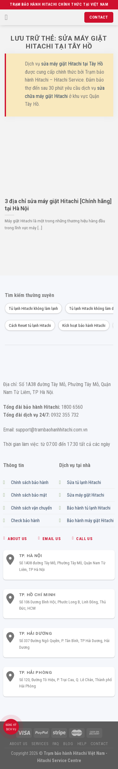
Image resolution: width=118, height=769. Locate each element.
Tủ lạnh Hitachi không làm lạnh (33, 308)
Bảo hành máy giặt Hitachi (90, 520)
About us (18, 744)
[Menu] (8, 17)
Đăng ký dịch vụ (11, 727)
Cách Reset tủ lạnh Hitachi (30, 325)
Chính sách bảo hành (29, 482)
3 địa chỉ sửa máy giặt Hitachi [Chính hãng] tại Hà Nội (58, 205)
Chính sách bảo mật (29, 495)
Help (81, 744)
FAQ (56, 744)
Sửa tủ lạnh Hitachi (84, 482)
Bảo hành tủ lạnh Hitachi (88, 508)
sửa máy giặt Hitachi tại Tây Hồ (72, 64)
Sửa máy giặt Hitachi (85, 495)
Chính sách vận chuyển (31, 508)
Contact (99, 744)
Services (39, 744)
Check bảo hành (25, 520)
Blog (68, 744)
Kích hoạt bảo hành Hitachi (83, 325)
